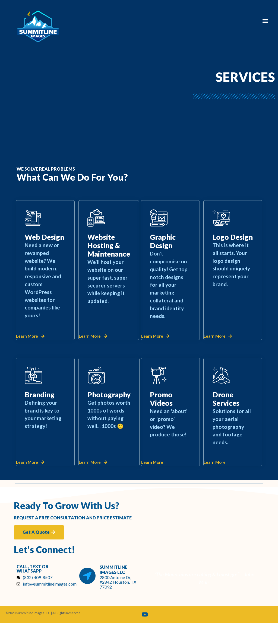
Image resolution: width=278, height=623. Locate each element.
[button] (265, 20)
